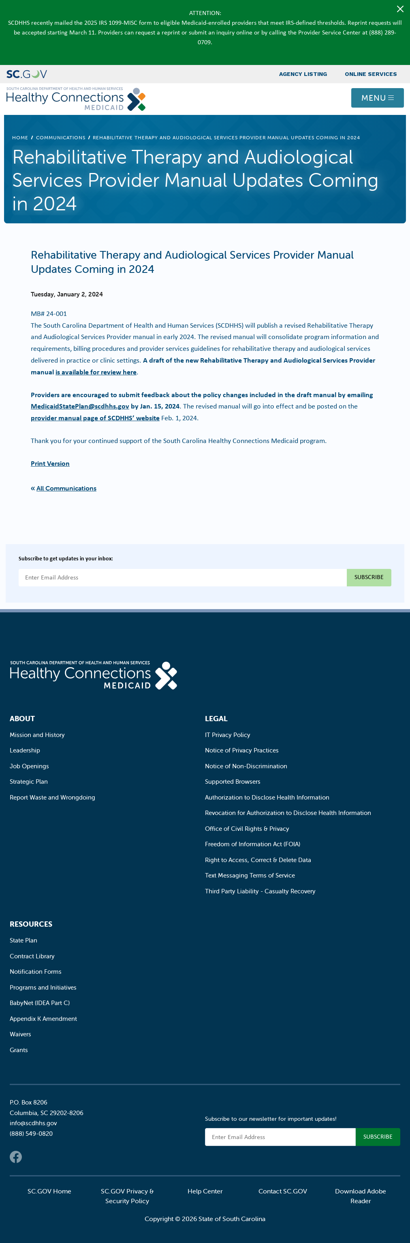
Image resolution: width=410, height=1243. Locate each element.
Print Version (50, 463)
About (22, 718)
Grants (19, 1050)
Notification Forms (36, 971)
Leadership (25, 750)
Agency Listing (303, 74)
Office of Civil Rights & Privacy (247, 828)
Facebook (16, 1157)
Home (20, 137)
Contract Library (32, 956)
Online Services (371, 74)
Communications (60, 137)
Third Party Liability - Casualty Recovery (260, 891)
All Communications (66, 488)
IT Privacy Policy (227, 735)
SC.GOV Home (49, 1191)
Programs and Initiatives (43, 987)
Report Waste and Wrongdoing (52, 797)
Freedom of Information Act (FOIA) (252, 844)
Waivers (20, 1034)
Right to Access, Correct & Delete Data (258, 860)
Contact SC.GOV (282, 1191)
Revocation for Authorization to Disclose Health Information (288, 813)
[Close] (400, 9)
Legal (216, 718)
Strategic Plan (29, 781)
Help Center (205, 1191)
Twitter (32, 1157)
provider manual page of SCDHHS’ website (95, 418)
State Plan (23, 940)
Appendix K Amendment (43, 1019)
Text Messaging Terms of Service (250, 875)
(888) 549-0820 (31, 1133)
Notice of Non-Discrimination (246, 766)
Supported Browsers (233, 781)
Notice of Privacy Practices (242, 750)
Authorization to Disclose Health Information (267, 797)
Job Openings (29, 766)
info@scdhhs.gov (33, 1123)
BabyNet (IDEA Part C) (40, 1003)
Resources (31, 924)
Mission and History (37, 735)
